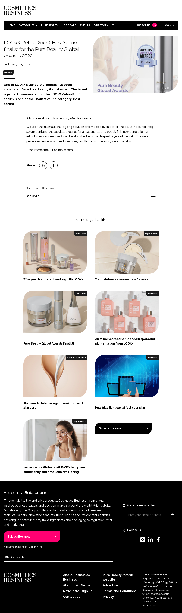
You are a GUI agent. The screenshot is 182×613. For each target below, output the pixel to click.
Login (167, 25)
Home (11, 25)
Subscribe (146, 25)
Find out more (14, 557)
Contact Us (71, 597)
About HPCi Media (76, 585)
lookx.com (65, 150)
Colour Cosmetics (76, 357)
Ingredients (151, 233)
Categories (26, 25)
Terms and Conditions (119, 591)
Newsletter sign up (78, 591)
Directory (101, 25)
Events (85, 25)
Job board (69, 25)
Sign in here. (35, 546)
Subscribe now (110, 428)
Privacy (108, 597)
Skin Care (8, 72)
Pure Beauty (49, 25)
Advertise (110, 585)
